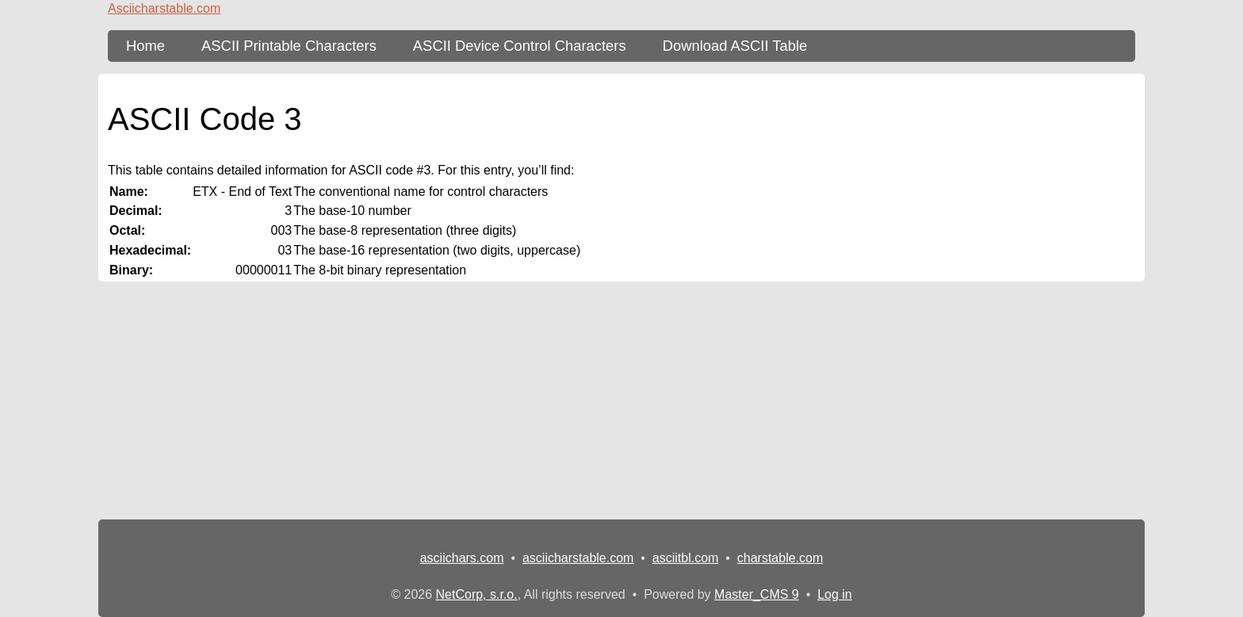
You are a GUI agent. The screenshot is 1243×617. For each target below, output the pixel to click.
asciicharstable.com (578, 558)
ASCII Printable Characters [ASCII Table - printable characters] (289, 45)
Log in (834, 594)
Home (145, 45)
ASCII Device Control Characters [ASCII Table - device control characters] (519, 45)
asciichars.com (462, 558)
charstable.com (780, 558)
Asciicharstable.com (164, 8)
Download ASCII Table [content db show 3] (735, 45)
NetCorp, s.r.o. (477, 594)
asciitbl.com (685, 558)
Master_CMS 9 (756, 594)
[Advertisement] (621, 400)
